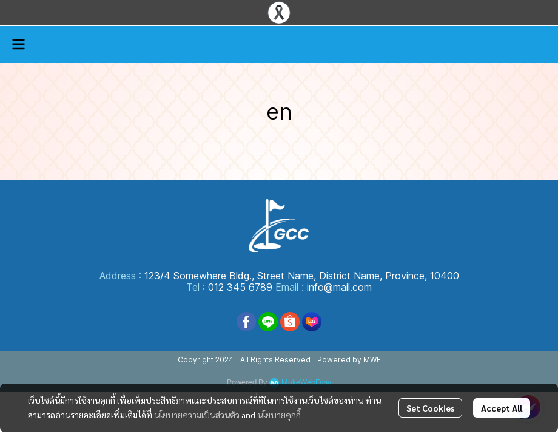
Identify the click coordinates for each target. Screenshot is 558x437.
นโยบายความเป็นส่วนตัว (197, 414)
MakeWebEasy (306, 382)
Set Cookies (430, 407)
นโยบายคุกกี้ (279, 414)
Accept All (501, 407)
